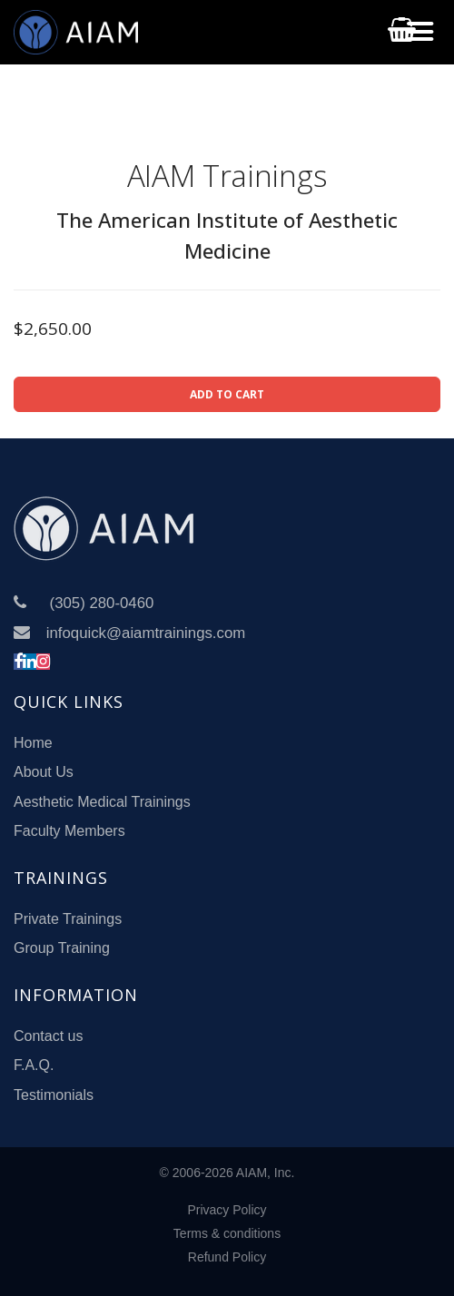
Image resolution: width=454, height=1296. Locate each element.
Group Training (62, 948)
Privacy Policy (226, 1210)
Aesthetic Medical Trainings (102, 802)
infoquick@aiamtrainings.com (145, 633)
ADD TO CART (227, 394)
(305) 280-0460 (102, 603)
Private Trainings (68, 919)
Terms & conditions (227, 1233)
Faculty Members (69, 831)
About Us (44, 772)
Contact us (48, 1036)
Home (33, 743)
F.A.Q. (34, 1065)
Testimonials (54, 1095)
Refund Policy (227, 1257)
